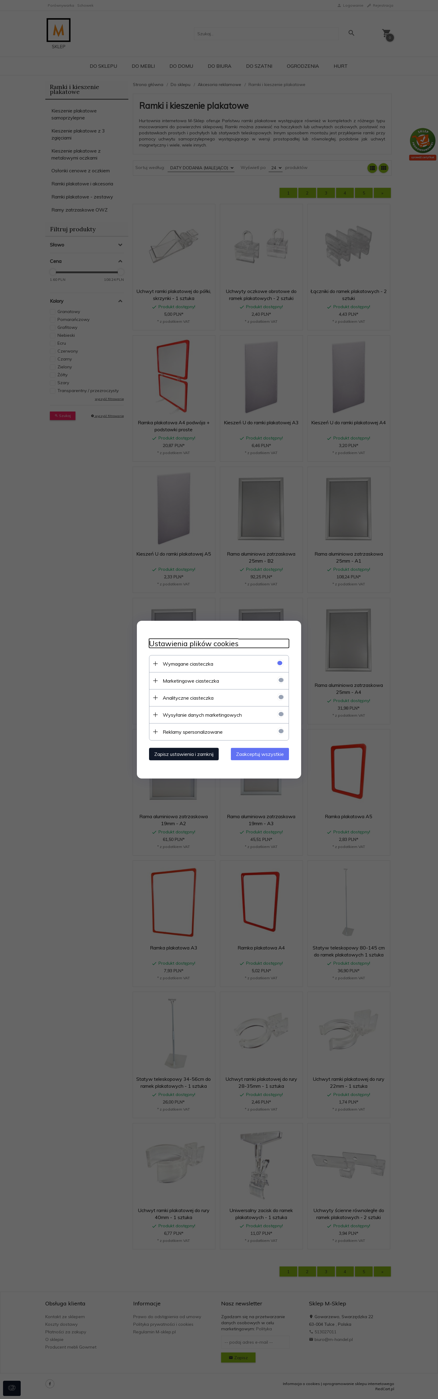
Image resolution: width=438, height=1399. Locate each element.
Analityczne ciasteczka (188, 697)
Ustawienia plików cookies (193, 643)
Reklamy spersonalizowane (193, 732)
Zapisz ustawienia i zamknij (184, 754)
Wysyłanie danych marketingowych (202, 715)
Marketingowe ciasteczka (191, 680)
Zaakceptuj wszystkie (260, 754)
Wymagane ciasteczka (188, 663)
